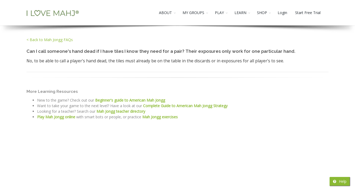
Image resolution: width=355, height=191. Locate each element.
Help (340, 181)
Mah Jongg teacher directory (120, 111)
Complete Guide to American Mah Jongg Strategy (185, 105)
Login (282, 12)
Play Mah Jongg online (56, 116)
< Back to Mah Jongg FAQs (49, 39)
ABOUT (165, 12)
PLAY (219, 12)
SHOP (262, 12)
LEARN (240, 12)
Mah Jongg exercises (160, 116)
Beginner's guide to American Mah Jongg (130, 100)
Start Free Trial (308, 12)
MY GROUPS (193, 12)
